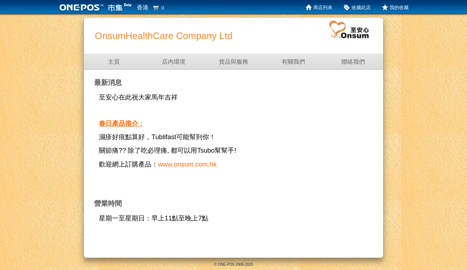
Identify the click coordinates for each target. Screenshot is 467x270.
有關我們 (293, 62)
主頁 (114, 62)
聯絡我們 (353, 62)
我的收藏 (399, 7)
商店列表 (322, 7)
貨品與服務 (233, 62)
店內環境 (173, 62)
